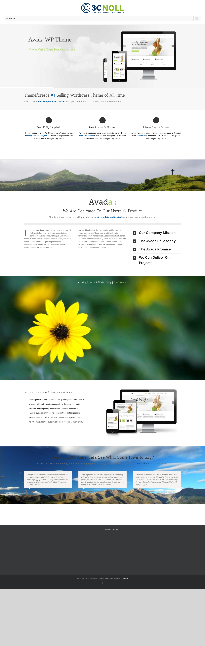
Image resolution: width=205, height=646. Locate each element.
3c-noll (125, 578)
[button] (157, 233)
